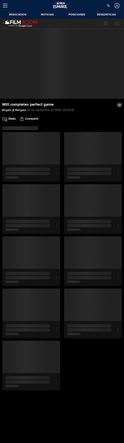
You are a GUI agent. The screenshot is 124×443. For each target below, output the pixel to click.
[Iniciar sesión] (116, 5)
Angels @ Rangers (14, 110)
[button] (105, 23)
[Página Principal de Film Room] (20, 23)
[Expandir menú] (7, 5)
